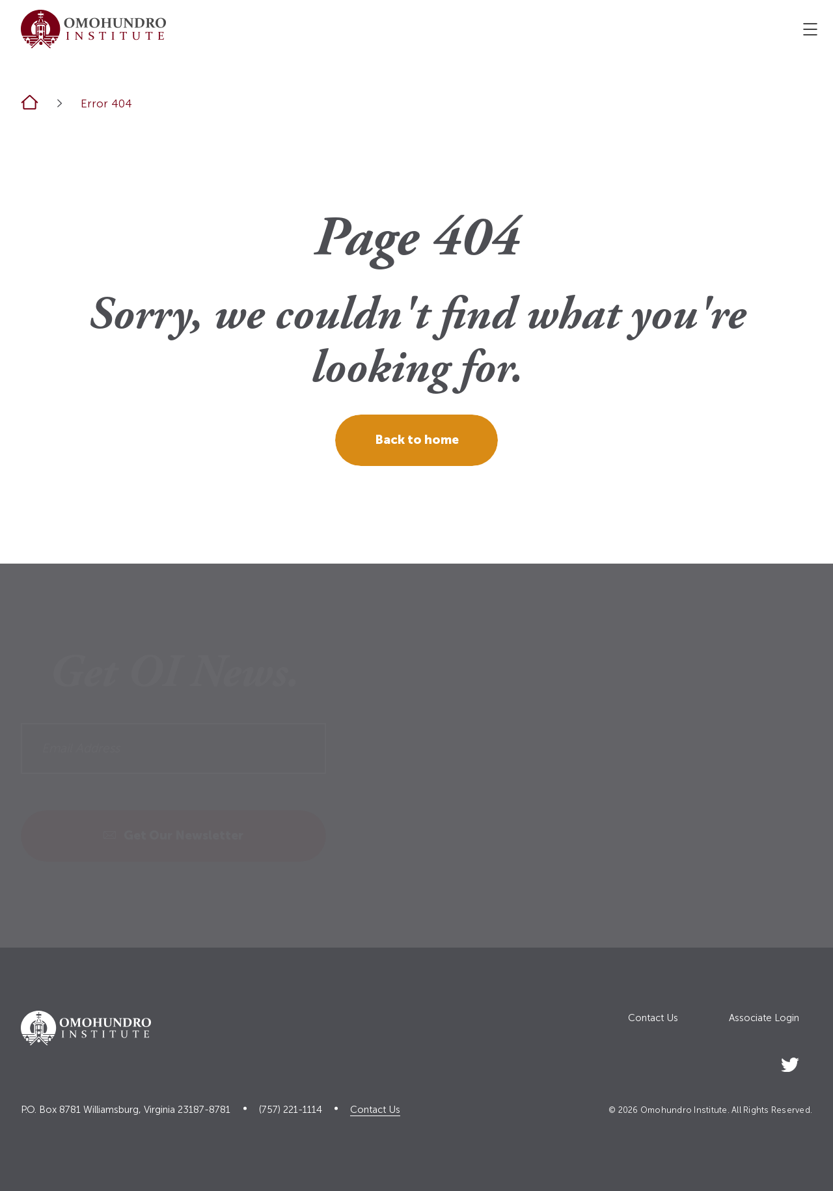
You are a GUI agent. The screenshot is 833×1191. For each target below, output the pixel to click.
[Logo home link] (93, 29)
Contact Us (653, 1018)
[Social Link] (790, 1062)
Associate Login (764, 1018)
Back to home (417, 439)
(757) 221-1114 (290, 1110)
